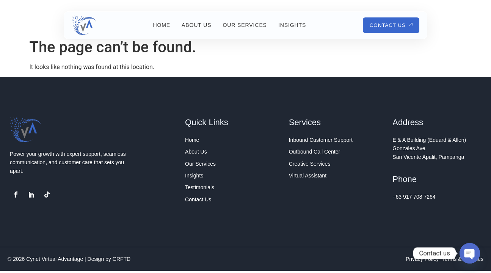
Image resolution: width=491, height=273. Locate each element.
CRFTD (121, 259)
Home (159, 25)
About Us (195, 25)
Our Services (243, 25)
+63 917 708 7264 (413, 197)
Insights (290, 25)
